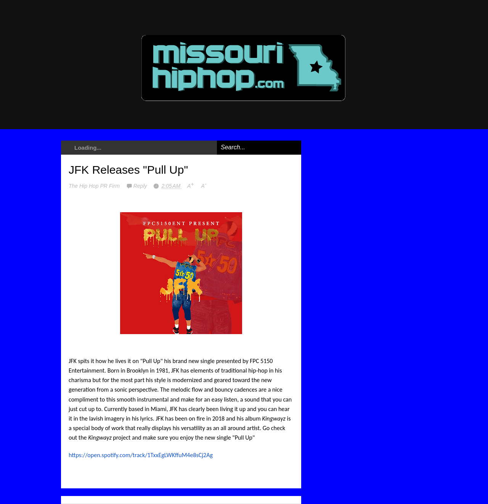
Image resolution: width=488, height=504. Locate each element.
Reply (141, 186)
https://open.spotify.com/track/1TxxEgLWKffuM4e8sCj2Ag (141, 455)
